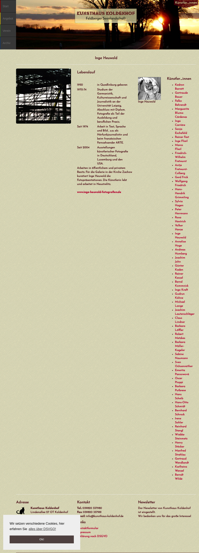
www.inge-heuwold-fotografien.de (99, 192)
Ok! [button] (41, 539)
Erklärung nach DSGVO (92, 536)
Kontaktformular (87, 528)
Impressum (84, 532)
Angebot (8, 18)
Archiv (6, 43)
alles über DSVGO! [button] (42, 529)
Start (6, 6)
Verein (7, 30)
